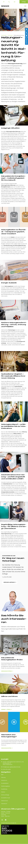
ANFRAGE (26, 41)
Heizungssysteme (6, 671)
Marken (3, 792)
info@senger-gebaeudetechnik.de (14, 1)
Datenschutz (4, 800)
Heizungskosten (6, 748)
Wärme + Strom (6, 709)
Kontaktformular (5, 797)
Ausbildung (4, 789)
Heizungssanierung (19, 35)
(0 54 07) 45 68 (9, 1)
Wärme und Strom (9, 696)
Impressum (4, 803)
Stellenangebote (5, 786)
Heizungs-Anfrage (9, 582)
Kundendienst (4, 783)
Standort (3, 1)
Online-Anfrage (5, 795)
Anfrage (24, 1)
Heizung (10, 35)
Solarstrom (4, 780)
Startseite (3, 35)
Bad (2, 774)
